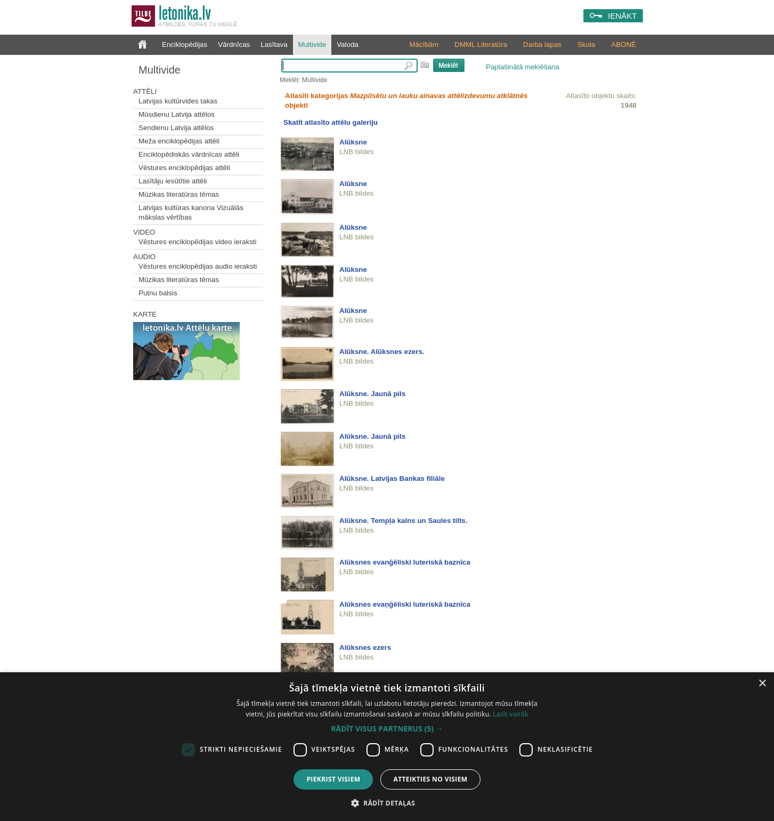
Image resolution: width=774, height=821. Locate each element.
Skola (586, 45)
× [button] (762, 684)
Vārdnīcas (234, 45)
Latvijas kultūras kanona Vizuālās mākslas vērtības (190, 212)
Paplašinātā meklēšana (522, 67)
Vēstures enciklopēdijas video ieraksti (197, 242)
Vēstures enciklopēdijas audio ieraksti (197, 266)
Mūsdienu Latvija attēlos (176, 114)
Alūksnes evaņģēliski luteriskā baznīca (404, 604)
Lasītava (273, 45)
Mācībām (424, 45)
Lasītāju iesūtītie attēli (172, 181)
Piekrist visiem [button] (333, 779)
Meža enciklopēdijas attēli (178, 141)
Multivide (312, 45)
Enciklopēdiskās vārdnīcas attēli (188, 154)
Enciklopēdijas (184, 45)
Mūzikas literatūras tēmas (178, 194)
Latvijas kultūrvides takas (177, 101)
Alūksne (353, 142)
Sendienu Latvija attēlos (176, 128)
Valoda (348, 45)
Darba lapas (542, 45)
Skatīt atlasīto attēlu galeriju (330, 122)
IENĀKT (622, 15)
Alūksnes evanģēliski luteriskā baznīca (404, 562)
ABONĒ (623, 45)
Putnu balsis (157, 293)
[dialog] (387, 746)
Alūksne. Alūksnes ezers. (382, 352)
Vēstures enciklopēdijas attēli (184, 168)
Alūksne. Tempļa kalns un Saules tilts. (403, 521)
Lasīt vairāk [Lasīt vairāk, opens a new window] (510, 714)
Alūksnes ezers (365, 647)
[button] (387, 729)
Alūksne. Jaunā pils (372, 394)
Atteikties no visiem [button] (430, 779)
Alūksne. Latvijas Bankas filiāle (392, 478)
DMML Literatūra (480, 45)
